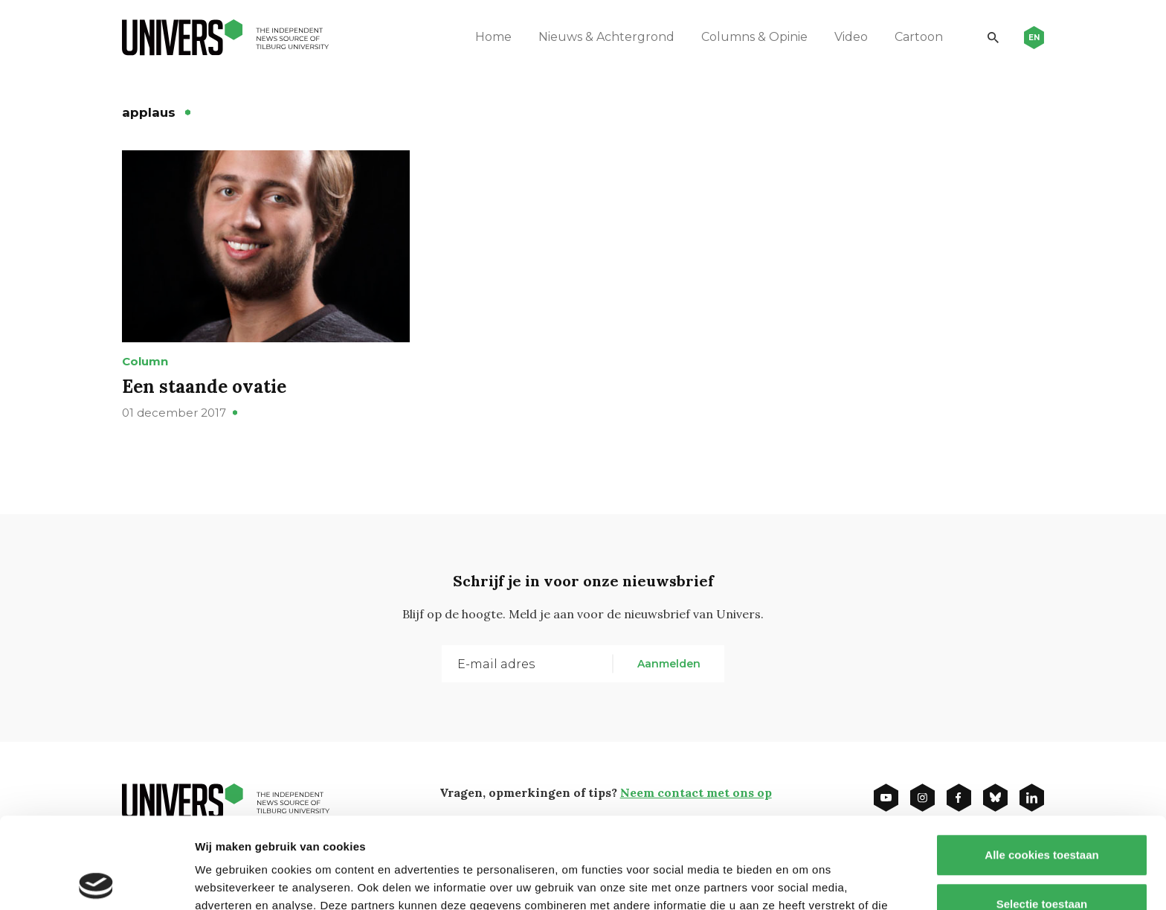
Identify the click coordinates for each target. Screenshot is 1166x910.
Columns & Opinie (754, 37)
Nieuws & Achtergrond (606, 37)
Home (493, 37)
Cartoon (919, 37)
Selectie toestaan (1042, 813)
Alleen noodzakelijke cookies (1041, 861)
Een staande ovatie (204, 386)
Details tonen (803, 880)
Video (851, 37)
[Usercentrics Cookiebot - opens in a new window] (96, 881)
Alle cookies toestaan (1041, 763)
